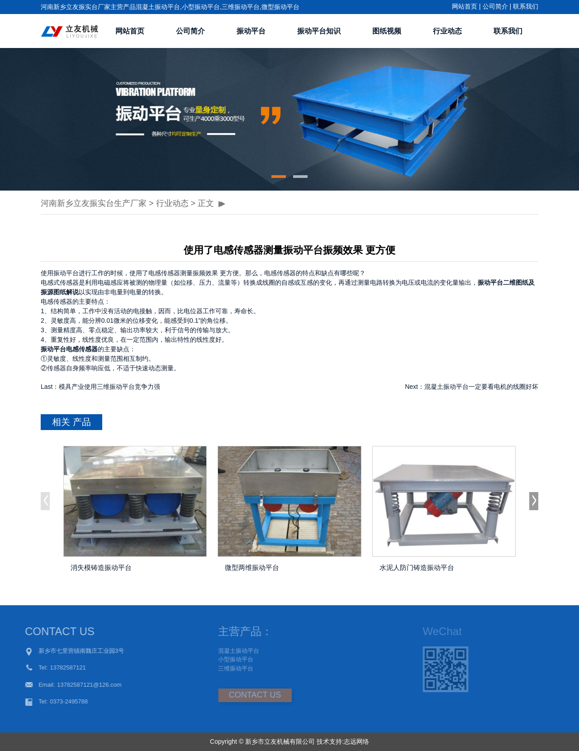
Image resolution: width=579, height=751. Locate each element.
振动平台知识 (319, 31)
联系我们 (525, 6)
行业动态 (447, 31)
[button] (278, 177)
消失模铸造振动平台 (101, 567)
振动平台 (251, 31)
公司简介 (495, 6)
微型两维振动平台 (252, 567)
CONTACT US (234, 694)
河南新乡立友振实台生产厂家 (94, 203)
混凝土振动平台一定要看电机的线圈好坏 (481, 386)
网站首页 (464, 6)
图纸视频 (386, 31)
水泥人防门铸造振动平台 (417, 567)
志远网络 (356, 741)
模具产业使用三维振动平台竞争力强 (109, 386)
